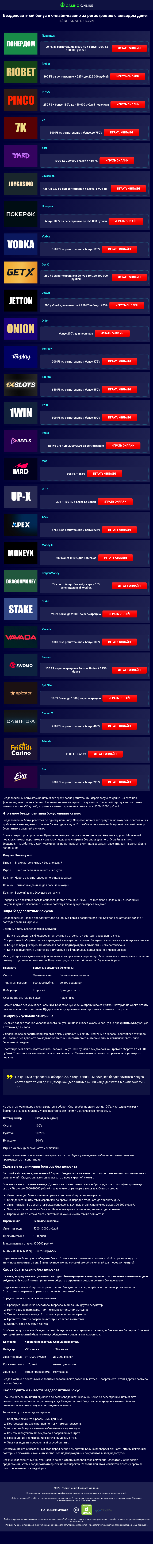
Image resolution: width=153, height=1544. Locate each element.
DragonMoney (50, 573)
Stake (45, 601)
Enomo (46, 657)
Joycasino (48, 176)
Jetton (46, 292)
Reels (45, 433)
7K (43, 119)
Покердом (48, 35)
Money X (47, 545)
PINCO (46, 91)
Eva (44, 769)
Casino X (47, 713)
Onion (45, 320)
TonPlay (47, 348)
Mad (44, 461)
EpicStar (47, 685)
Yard (45, 147)
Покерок (47, 206)
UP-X (45, 489)
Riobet (46, 63)
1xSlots (46, 376)
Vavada (46, 629)
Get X (45, 264)
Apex (45, 517)
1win (45, 404)
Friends (46, 741)
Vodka (46, 236)
